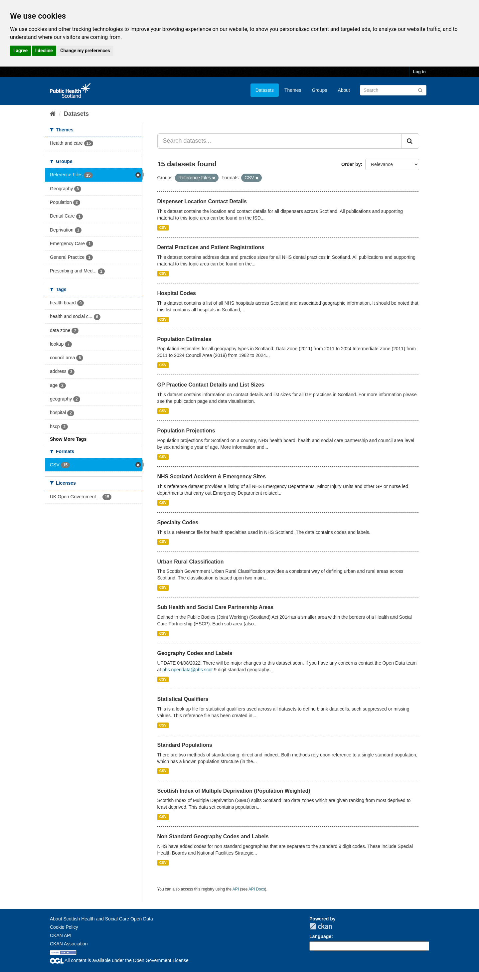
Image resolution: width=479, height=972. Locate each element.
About (344, 90)
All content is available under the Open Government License (119, 960)
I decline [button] (44, 50)
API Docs (256, 889)
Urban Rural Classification (190, 562)
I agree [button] (20, 50)
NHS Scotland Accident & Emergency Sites (211, 476)
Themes (292, 90)
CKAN (320, 926)
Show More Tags (68, 439)
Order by (351, 164)
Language (320, 936)
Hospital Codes (176, 293)
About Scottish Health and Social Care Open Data (101, 918)
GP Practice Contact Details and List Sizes (210, 385)
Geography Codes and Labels (195, 653)
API (236, 889)
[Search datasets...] (279, 141)
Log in (419, 71)
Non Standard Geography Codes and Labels (213, 836)
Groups (319, 90)
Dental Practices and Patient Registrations (210, 247)
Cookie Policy (64, 927)
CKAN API (61, 935)
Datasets (264, 90)
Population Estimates (184, 339)
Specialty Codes (178, 522)
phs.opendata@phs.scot (187, 669)
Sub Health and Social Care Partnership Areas (215, 607)
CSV (163, 228)
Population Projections (186, 430)
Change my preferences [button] (85, 50)
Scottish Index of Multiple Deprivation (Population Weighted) (233, 791)
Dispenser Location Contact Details (202, 201)
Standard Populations (184, 745)
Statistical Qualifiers (183, 699)
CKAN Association (69, 943)
